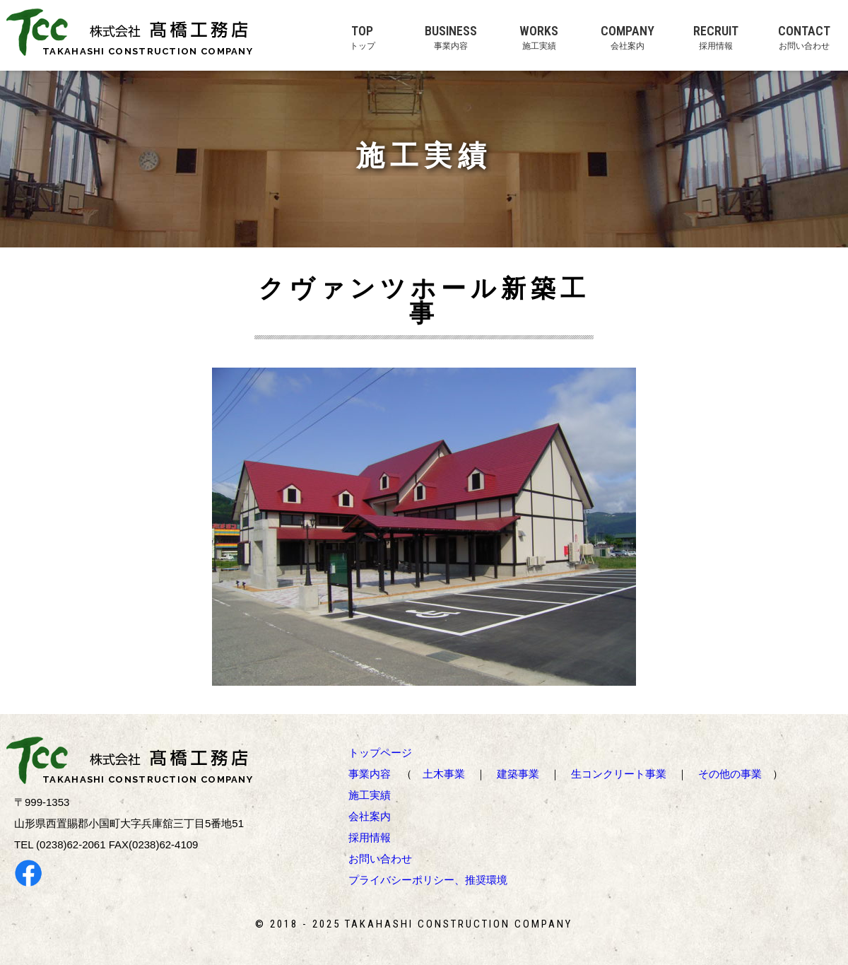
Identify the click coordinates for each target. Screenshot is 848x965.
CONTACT (804, 37)
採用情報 (369, 837)
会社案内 (369, 816)
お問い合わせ (380, 859)
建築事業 (518, 774)
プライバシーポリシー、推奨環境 (427, 880)
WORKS (539, 37)
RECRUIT (715, 37)
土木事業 (444, 774)
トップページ (380, 753)
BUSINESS (450, 37)
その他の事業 (730, 774)
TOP (362, 37)
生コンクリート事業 (618, 774)
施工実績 (369, 795)
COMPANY (627, 37)
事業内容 (369, 774)
